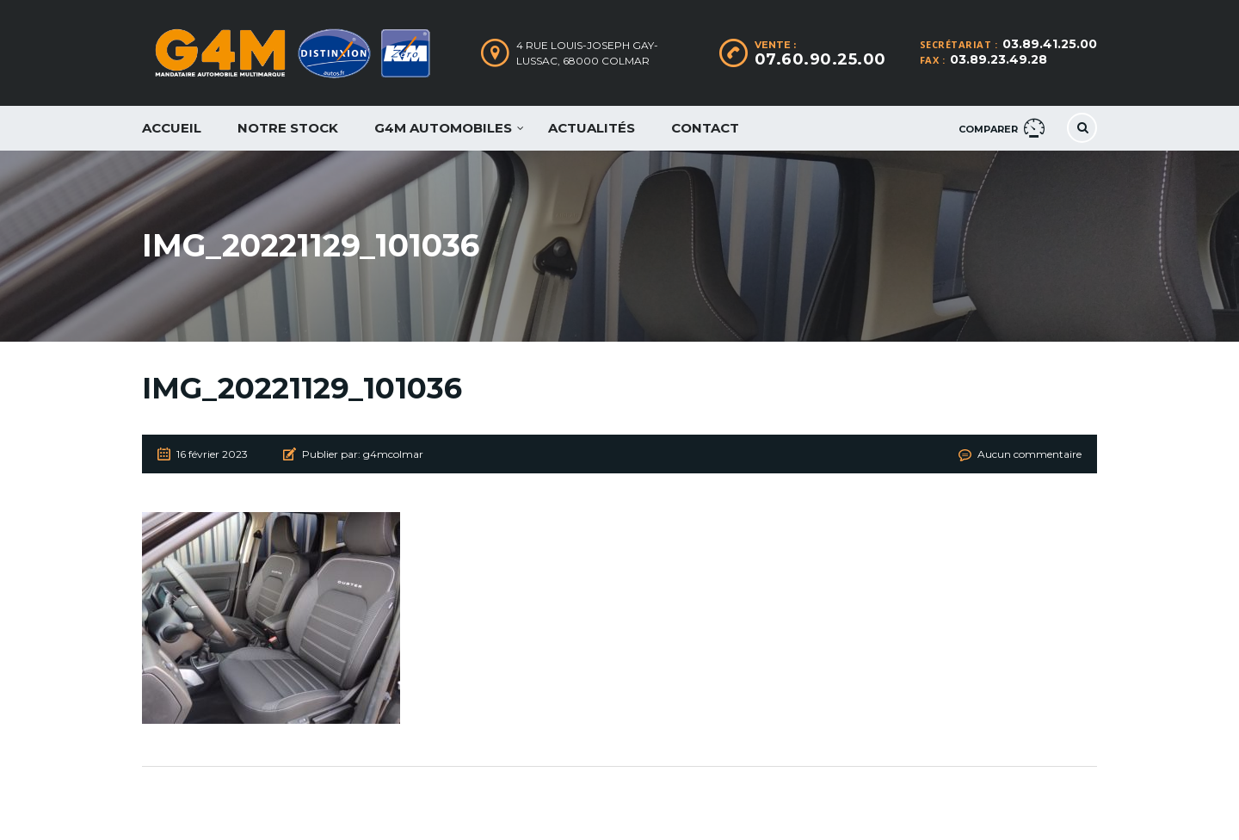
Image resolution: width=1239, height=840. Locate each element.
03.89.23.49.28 (998, 59)
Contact (705, 128)
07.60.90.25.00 (820, 59)
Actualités (591, 128)
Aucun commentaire (1029, 454)
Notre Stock (287, 128)
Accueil (171, 128)
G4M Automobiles (443, 128)
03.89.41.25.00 (1049, 44)
